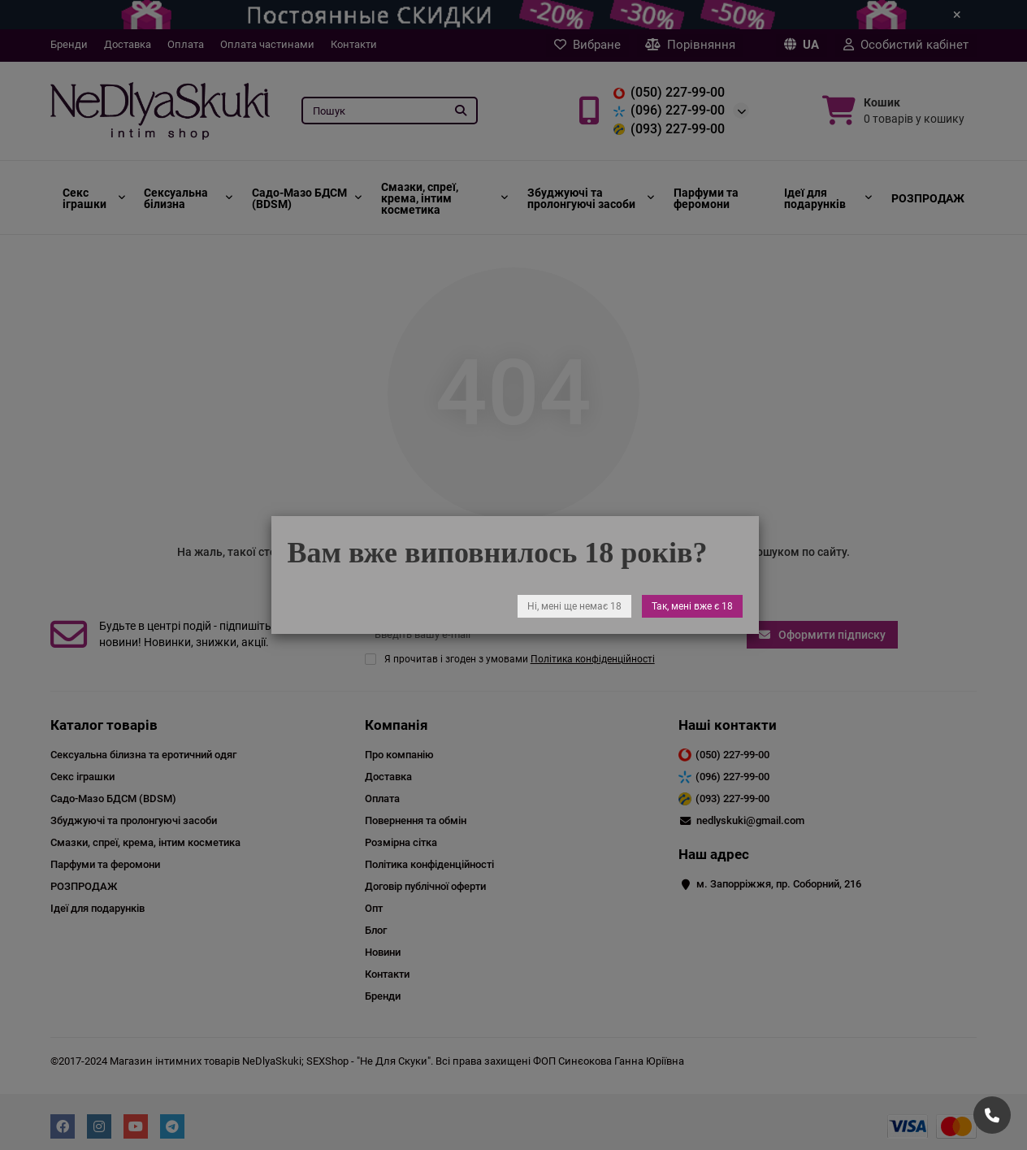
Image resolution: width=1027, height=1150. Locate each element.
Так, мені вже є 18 (691, 606)
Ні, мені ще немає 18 (573, 606)
